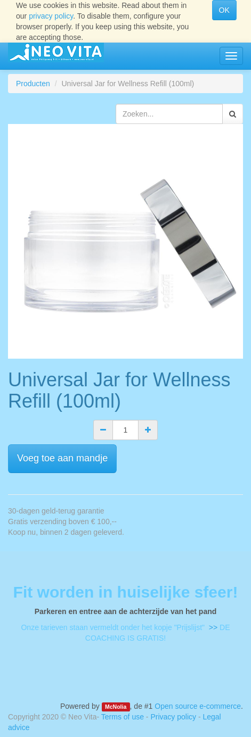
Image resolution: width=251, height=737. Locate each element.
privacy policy (51, 16)
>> (212, 627)
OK (224, 10)
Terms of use (122, 717)
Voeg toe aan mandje (62, 458)
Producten (33, 83)
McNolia (115, 706)
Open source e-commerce (198, 706)
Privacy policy (173, 717)
